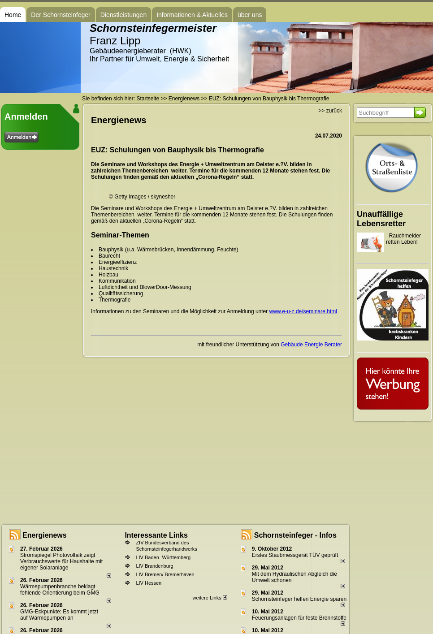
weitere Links (209, 597)
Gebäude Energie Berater (311, 344)
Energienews (44, 535)
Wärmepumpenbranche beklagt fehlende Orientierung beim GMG (60, 589)
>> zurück (330, 111)
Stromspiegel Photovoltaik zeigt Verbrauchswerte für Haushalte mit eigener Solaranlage (61, 561)
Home (12, 14)
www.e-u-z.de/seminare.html (303, 311)
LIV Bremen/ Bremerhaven (165, 574)
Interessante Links (156, 535)
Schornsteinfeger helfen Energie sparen (299, 599)
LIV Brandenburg (154, 566)
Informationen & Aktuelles (192, 14)
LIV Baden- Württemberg (163, 557)
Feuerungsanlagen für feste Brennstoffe (299, 618)
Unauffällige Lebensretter (381, 219)
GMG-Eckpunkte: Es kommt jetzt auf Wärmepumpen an (59, 614)
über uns (250, 14)
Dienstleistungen (123, 14)
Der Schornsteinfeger (60, 14)
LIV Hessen (148, 583)
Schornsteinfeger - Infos (295, 535)
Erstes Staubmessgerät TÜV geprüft (295, 555)
